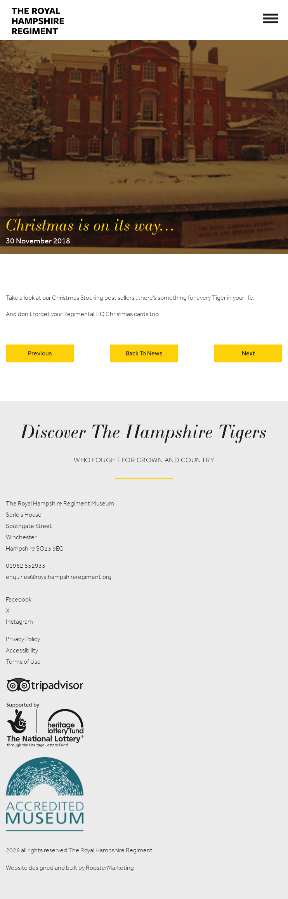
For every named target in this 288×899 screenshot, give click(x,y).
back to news (144, 353)
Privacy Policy (23, 639)
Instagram (19, 621)
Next (248, 353)
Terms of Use (23, 661)
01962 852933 (25, 565)
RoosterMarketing (110, 867)
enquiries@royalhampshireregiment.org (58, 577)
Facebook (18, 599)
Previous (40, 353)
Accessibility (22, 650)
